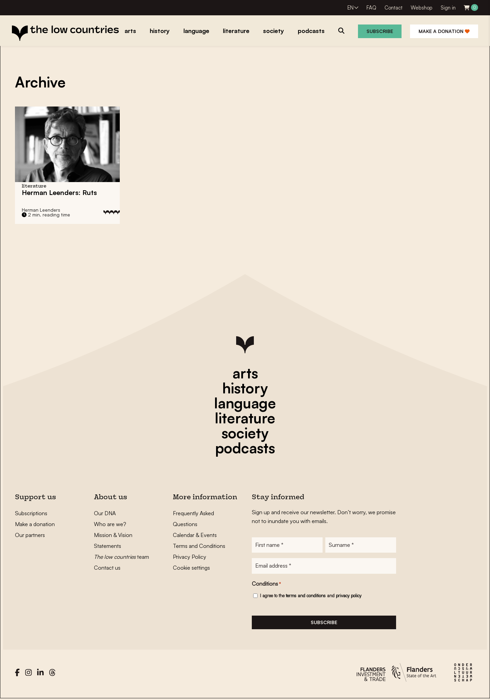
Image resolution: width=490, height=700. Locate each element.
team (121, 556)
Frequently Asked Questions (193, 518)
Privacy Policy (189, 556)
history (245, 388)
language (245, 403)
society (245, 433)
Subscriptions (31, 513)
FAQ (371, 7)
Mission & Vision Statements (113, 540)
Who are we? (110, 524)
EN (350, 7)
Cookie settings (191, 567)
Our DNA (105, 513)
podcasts (245, 448)
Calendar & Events (195, 535)
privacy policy (348, 596)
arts (245, 373)
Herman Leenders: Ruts (59, 192)
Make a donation (444, 31)
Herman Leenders (41, 210)
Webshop (421, 7)
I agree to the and (310, 595)
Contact (394, 7)
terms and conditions (306, 596)
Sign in (448, 7)
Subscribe (379, 31)
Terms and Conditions (199, 545)
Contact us (107, 567)
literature (245, 418)
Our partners (30, 535)
